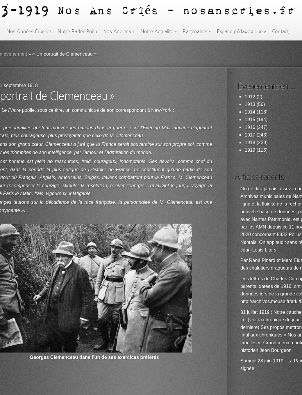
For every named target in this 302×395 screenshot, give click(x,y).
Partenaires (196, 31)
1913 (250, 104)
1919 (250, 150)
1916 (250, 127)
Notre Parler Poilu (77, 31)
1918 (250, 142)
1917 (250, 135)
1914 (250, 112)
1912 (250, 97)
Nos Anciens (119, 31)
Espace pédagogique (241, 31)
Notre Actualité (158, 31)
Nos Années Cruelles (28, 31)
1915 (250, 119)
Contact (280, 31)
